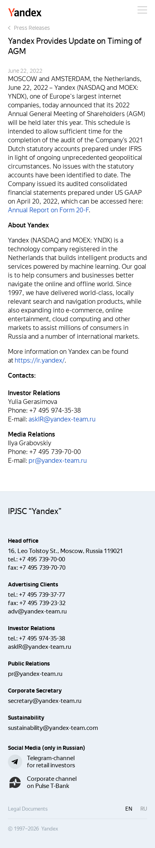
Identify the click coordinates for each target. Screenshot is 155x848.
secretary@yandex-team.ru (44, 700)
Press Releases (29, 28)
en (128, 809)
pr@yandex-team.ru (58, 460)
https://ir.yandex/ (40, 360)
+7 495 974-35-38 (42, 638)
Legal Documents (28, 809)
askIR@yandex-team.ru (62, 419)
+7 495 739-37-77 (42, 594)
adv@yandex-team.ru (37, 611)
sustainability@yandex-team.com (53, 728)
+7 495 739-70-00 (42, 559)
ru (143, 809)
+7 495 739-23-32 (42, 603)
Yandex (25, 13)
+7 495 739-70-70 (42, 567)
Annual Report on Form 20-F (48, 210)
